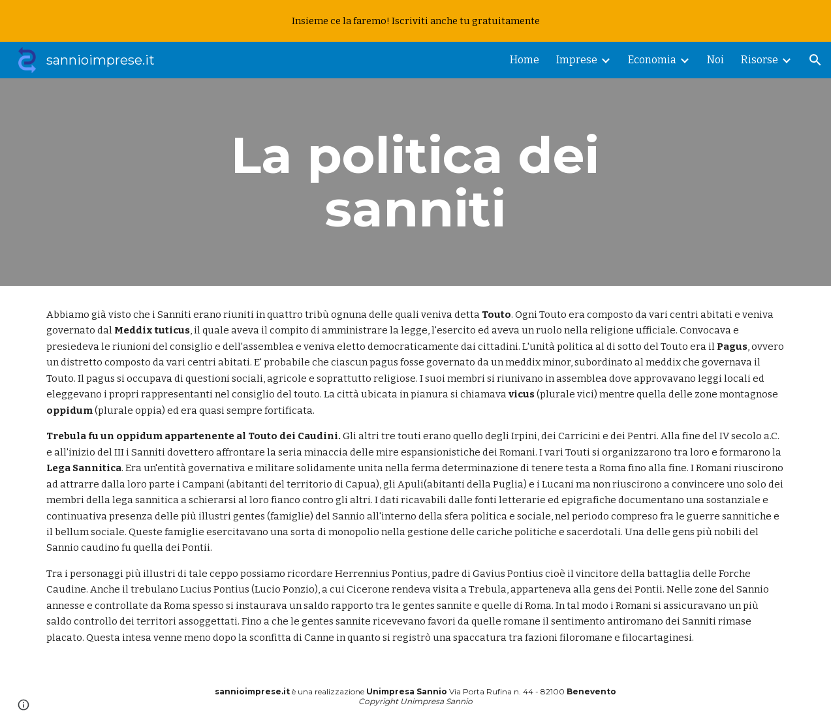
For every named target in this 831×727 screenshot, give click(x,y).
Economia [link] (652, 60)
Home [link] (524, 60)
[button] (815, 60)
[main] (415, 182)
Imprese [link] (576, 60)
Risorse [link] (759, 60)
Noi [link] (715, 60)
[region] (415, 21)
